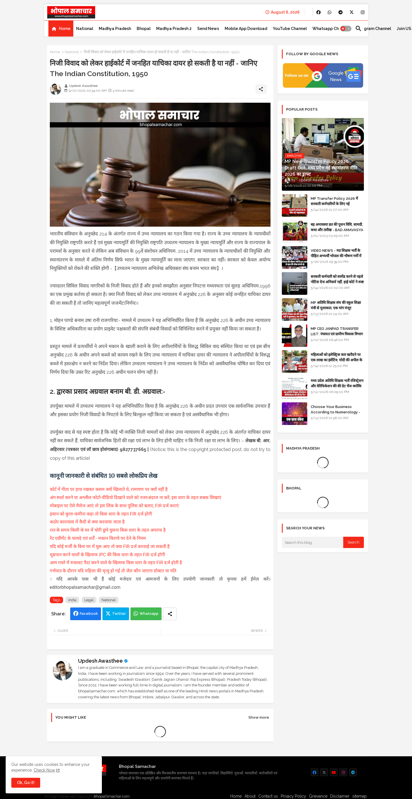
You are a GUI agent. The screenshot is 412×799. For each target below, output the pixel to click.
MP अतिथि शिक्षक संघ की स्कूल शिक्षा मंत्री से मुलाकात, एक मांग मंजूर (336, 305)
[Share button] (170, 613)
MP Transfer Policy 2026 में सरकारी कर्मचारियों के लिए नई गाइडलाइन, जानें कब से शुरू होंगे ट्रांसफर (337, 203)
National (84, 28)
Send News (208, 28)
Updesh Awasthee (100, 661)
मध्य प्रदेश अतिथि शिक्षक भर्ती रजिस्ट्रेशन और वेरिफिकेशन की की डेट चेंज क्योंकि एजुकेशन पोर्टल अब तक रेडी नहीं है (337, 386)
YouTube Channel (290, 28)
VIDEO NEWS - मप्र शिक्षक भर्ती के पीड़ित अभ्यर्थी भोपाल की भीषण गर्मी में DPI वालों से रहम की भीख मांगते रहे (336, 255)
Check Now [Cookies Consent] (44, 770)
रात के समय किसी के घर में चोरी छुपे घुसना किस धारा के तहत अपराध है (108, 530)
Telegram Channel (373, 28)
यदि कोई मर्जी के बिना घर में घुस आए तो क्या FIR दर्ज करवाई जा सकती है (110, 546)
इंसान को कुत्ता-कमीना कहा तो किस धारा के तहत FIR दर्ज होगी (101, 514)
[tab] (60, 28)
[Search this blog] (313, 542)
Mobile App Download (246, 28)
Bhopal (144, 28)
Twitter (119, 613)
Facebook (89, 613)
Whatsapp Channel (330, 28)
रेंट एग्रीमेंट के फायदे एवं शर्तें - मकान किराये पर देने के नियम (98, 538)
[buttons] (318, 12)
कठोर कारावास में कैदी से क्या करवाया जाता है (88, 522)
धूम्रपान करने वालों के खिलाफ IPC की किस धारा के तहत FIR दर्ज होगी (107, 554)
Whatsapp (149, 613)
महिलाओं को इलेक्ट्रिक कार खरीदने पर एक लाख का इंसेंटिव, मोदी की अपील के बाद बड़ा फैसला (336, 360)
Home (64, 28)
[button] (345, 28)
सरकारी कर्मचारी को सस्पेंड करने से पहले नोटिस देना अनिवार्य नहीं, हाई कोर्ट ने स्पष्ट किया (337, 281)
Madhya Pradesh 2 (174, 28)
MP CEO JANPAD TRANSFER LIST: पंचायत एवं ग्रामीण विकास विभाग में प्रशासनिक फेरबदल (337, 334)
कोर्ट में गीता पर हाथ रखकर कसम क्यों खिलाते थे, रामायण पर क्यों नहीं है (109, 489)
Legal (89, 600)
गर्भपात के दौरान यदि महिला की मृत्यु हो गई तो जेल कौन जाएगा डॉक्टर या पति (113, 571)
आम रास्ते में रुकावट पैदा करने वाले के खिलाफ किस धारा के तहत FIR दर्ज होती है (116, 562)
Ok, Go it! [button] (26, 782)
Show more (258, 717)
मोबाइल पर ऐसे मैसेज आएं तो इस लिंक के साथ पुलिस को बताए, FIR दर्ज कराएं (114, 505)
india (72, 600)
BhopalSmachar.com (112, 796)
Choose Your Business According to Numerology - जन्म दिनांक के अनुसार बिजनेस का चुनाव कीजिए (337, 414)
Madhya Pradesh (115, 28)
